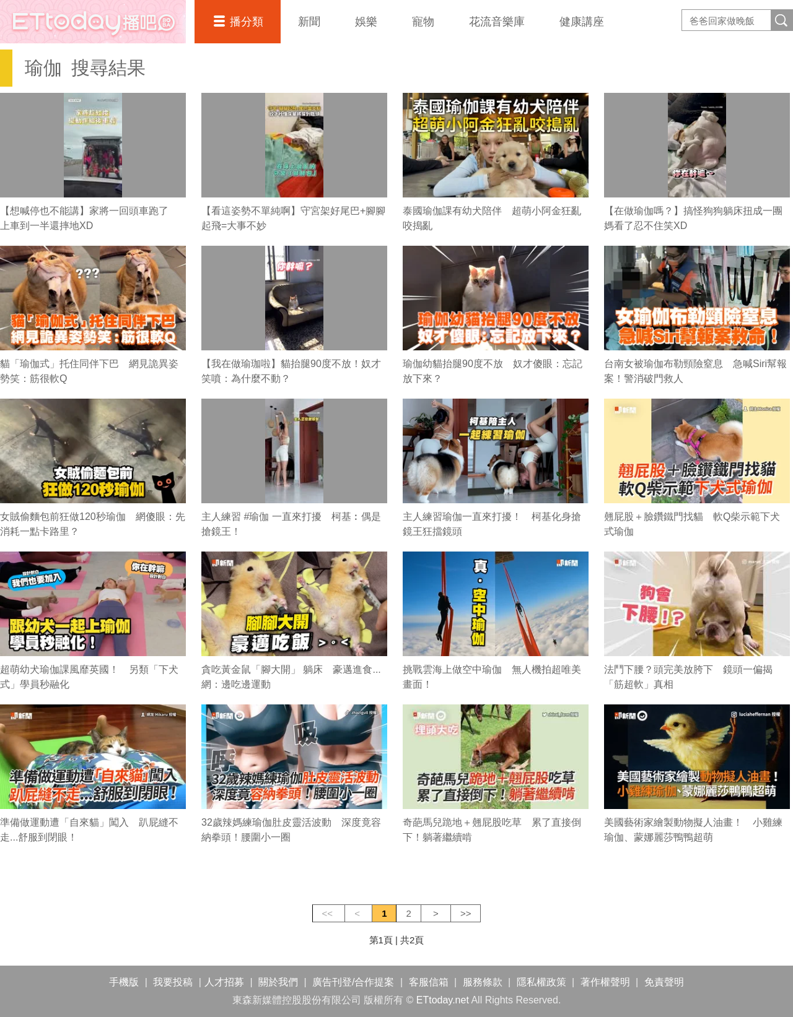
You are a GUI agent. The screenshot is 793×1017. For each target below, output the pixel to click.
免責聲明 (664, 982)
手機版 (124, 982)
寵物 (423, 21)
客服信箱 (429, 982)
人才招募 (224, 982)
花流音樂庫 (497, 21)
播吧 (93, 21)
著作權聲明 (605, 982)
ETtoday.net (442, 1000)
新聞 (309, 21)
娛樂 (366, 21)
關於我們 (278, 982)
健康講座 (581, 21)
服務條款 (482, 982)
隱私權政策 (541, 982)
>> (465, 913)
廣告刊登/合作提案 (353, 982)
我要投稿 (173, 982)
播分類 (246, 21)
